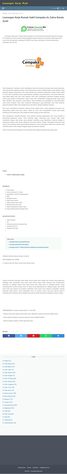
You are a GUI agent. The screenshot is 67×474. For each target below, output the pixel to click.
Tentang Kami (21, 467)
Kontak (29, 467)
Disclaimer (35, 467)
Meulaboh (9, 408)
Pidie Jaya (9, 414)
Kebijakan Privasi (44, 467)
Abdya (7, 360)
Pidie (7, 411)
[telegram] (58, 334)
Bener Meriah (9, 396)
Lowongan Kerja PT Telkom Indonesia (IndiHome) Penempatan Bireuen (29, 246)
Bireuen (8, 399)
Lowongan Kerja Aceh (36, 471)
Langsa (8, 402)
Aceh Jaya (9, 369)
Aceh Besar (9, 366)
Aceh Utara (9, 390)
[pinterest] (33, 334)
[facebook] (9, 334)
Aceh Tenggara (10, 384)
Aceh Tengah (9, 381)
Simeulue (8, 420)
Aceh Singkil (9, 375)
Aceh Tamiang (10, 378)
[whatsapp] (46, 334)
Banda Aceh (10, 393)
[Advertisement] (33, 144)
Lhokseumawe (10, 405)
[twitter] (21, 334)
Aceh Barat (9, 363)
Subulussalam (10, 422)
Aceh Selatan (9, 372)
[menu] (5, 7)
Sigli (7, 417)
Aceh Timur (9, 387)
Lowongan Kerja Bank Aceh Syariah (19, 243)
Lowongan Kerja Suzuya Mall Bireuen (19, 241)
